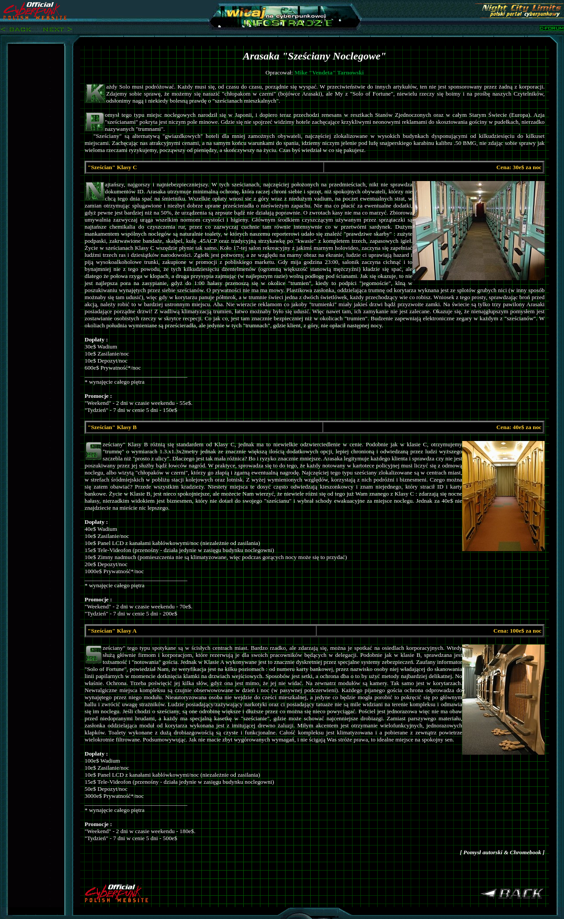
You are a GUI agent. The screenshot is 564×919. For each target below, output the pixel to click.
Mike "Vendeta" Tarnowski (329, 72)
